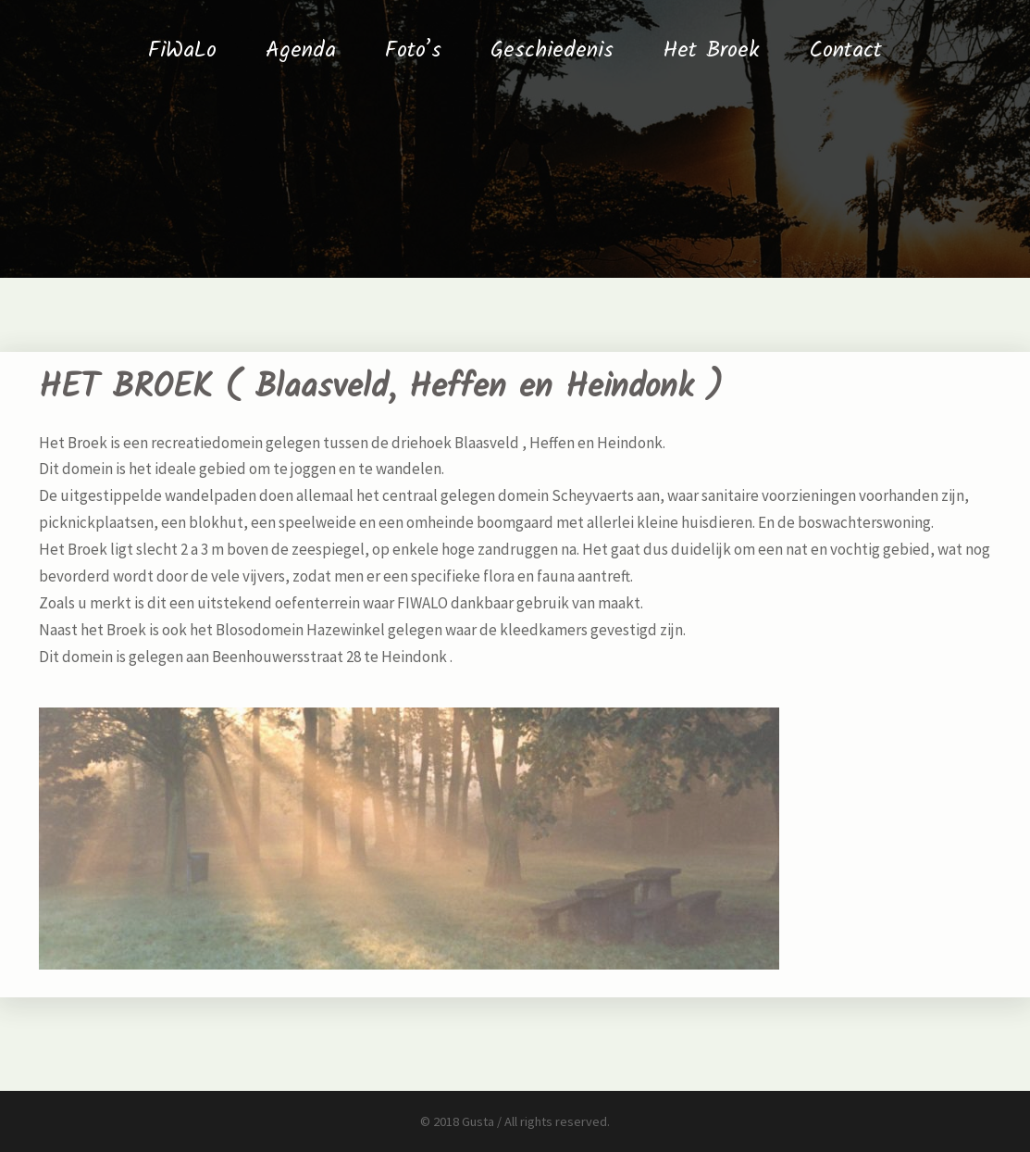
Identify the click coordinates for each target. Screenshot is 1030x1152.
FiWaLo (182, 50)
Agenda (301, 50)
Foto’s (413, 50)
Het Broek (711, 50)
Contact (845, 50)
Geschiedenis (552, 50)
